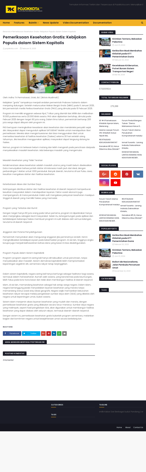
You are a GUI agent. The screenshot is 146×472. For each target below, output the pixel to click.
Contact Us (138, 427)
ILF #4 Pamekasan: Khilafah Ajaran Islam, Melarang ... (109, 123)
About (127, 427)
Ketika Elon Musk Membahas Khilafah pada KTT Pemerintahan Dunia (127, 53)
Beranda (7, 31)
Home (119, 427)
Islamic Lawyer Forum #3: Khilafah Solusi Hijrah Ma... (109, 133)
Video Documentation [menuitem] (76, 22)
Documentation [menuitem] (102, 22)
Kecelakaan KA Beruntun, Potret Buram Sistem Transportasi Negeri (125, 68)
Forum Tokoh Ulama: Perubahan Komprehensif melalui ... (132, 134)
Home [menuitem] (6, 22)
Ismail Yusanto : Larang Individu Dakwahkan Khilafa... (132, 145)
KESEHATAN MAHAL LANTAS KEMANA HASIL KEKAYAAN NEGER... (132, 155)
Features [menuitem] (19, 22)
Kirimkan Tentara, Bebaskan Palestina (127, 40)
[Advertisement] (73, 451)
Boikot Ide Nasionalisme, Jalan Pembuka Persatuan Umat (126, 264)
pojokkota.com (11, 48)
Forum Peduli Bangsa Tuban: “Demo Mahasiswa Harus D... (131, 123)
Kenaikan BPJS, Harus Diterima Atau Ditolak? (109, 147)
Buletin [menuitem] (33, 22)
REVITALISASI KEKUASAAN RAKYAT (108, 141)
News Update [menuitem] (51, 22)
